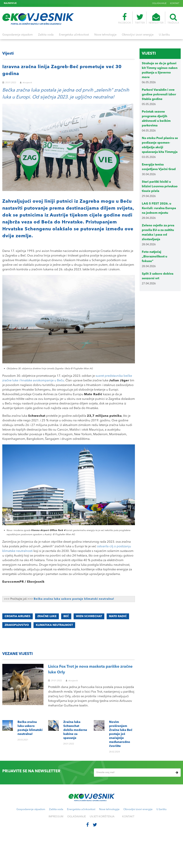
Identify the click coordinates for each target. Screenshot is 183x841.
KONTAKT (174, 3)
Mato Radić (118, 616)
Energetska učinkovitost (74, 34)
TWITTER (140, 18)
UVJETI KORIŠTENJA (102, 816)
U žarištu (164, 34)
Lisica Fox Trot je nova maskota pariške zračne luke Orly (90, 669)
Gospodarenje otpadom (17, 34)
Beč (66, 616)
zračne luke (47, 616)
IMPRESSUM (56, 816)
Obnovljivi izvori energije (137, 34)
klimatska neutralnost (54, 625)
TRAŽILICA (173, 18)
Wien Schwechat (89, 616)
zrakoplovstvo (17, 625)
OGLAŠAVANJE (159, 3)
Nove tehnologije (105, 34)
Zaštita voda (46, 34)
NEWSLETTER (156, 18)
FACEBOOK (124, 18)
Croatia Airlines (17, 616)
